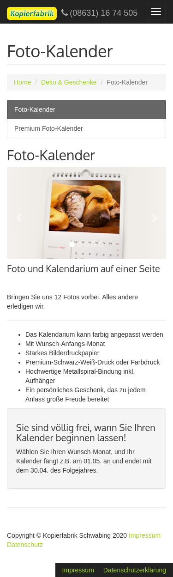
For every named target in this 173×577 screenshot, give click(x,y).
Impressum (145, 535)
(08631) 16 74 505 (72, 13)
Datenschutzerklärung (134, 570)
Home (22, 82)
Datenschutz (25, 544)
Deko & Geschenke (69, 82)
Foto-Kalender (34, 109)
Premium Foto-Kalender (48, 128)
